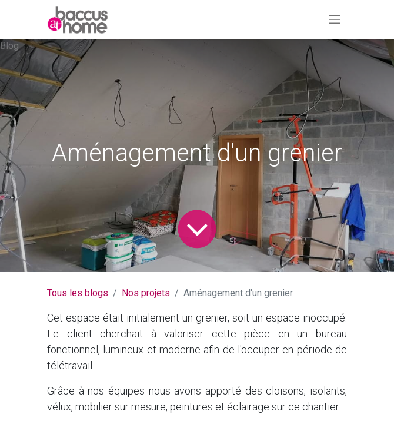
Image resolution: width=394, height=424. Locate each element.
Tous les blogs (77, 293)
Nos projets (146, 293)
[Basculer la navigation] (334, 19)
